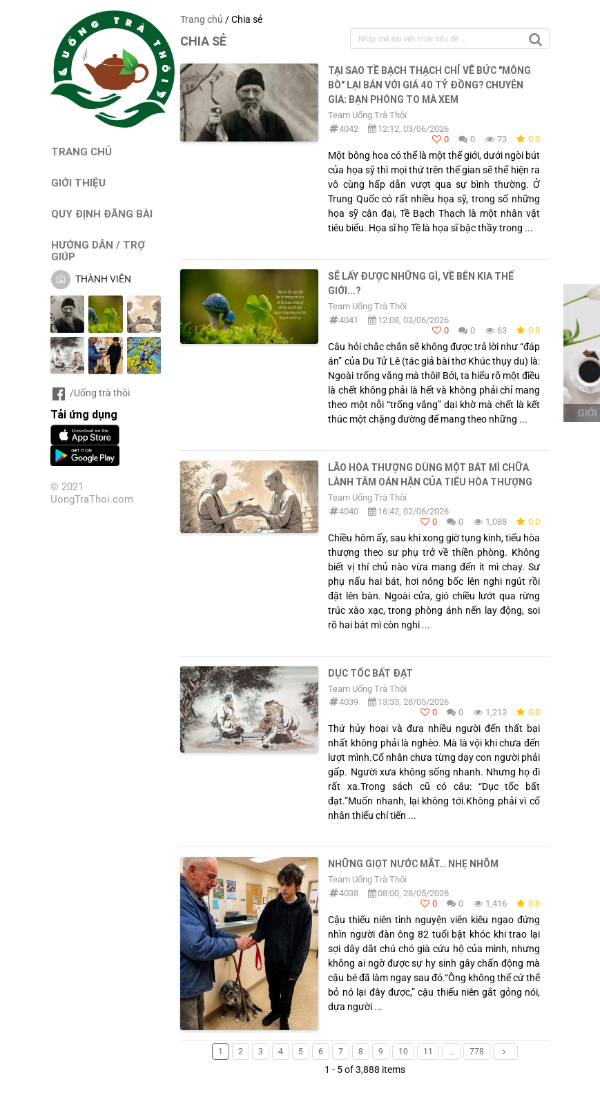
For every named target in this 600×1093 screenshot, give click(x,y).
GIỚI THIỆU (78, 182)
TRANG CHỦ (81, 151)
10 (403, 1051)
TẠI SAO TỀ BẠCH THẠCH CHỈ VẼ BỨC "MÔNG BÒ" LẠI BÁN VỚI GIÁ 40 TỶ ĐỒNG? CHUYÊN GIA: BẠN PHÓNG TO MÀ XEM (429, 85)
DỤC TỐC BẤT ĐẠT (370, 673)
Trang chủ (201, 19)
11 (428, 1051)
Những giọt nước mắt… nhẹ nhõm (413, 864)
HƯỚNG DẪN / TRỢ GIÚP (98, 250)
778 (477, 1051)
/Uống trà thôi (90, 392)
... (451, 1051)
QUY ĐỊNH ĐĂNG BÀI (102, 213)
